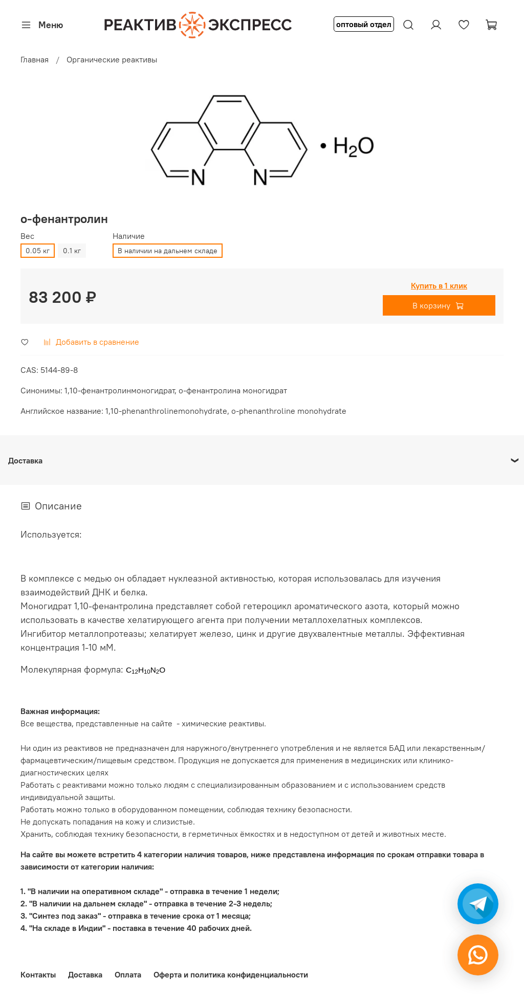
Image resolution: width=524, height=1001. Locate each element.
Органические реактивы (112, 59)
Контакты (38, 974)
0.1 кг (72, 250)
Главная (34, 59)
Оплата (128, 974)
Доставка (85, 974)
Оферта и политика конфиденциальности (231, 974)
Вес (27, 236)
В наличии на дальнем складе (167, 250)
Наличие (129, 236)
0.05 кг (38, 250)
